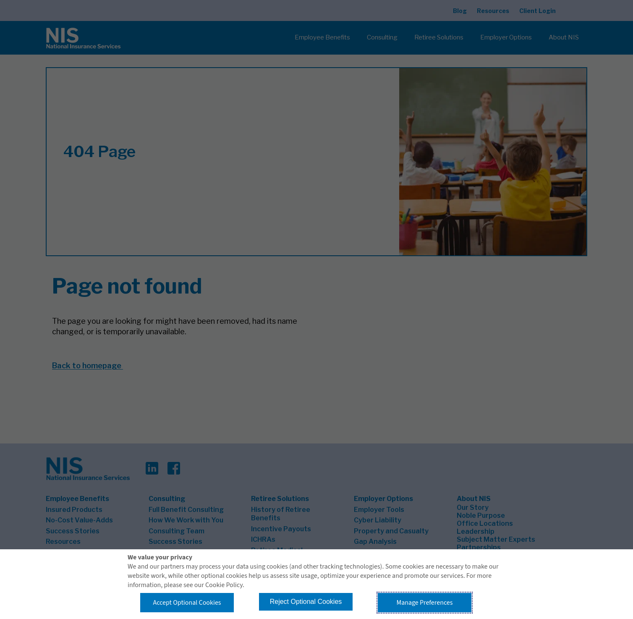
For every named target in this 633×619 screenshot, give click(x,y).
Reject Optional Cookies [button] (306, 601)
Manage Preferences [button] (425, 602)
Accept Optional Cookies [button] (187, 602)
